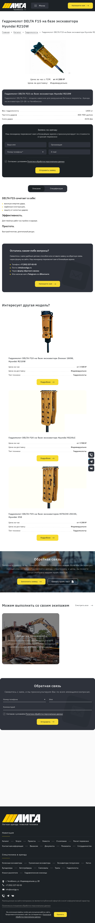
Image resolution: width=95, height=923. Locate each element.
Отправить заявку (47, 170)
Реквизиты (66, 846)
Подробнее (46, 382)
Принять (60, 914)
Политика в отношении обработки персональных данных (26, 905)
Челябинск (18, 10)
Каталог (5, 841)
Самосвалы (43, 868)
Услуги (18, 841)
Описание (36, 188)
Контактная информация (12, 846)
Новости (46, 841)
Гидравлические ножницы (36, 873)
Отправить (45, 722)
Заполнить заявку (29, 581)
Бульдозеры (7, 868)
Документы (50, 846)
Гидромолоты (80, 375)
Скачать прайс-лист (61, 581)
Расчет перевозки (81, 841)
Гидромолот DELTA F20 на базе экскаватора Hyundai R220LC (42, 437)
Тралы (57, 868)
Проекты (32, 841)
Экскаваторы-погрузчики (68, 863)
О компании (61, 841)
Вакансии (34, 846)
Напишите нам (78, 5)
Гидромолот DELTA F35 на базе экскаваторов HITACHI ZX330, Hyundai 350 (43, 515)
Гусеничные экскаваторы (39, 863)
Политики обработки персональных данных (45, 161)
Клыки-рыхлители (10, 873)
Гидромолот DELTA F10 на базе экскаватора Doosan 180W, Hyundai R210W (41, 360)
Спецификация (56, 188)
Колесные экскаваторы (12, 863)
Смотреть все (82, 605)
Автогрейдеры (25, 868)
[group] (47, 57)
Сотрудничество (84, 846)
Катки (88, 863)
